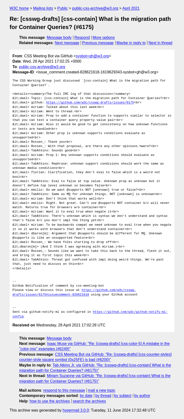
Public (62, 8)
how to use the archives (50, 401)
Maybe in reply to (131, 43)
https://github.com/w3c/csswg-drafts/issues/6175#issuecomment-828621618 (74, 292)
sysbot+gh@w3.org (92, 56)
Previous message (98, 43)
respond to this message (64, 390)
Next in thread (160, 43)
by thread (103, 396)
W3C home (19, 8)
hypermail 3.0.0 (76, 410)
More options (104, 37)
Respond (82, 37)
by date (86, 396)
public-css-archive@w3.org (95, 8)
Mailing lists (43, 8)
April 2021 (131, 8)
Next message (67, 43)
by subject (122, 396)
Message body (59, 37)
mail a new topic (101, 390)
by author (142, 396)
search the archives (89, 401)
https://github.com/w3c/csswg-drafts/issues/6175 (90, 102)
